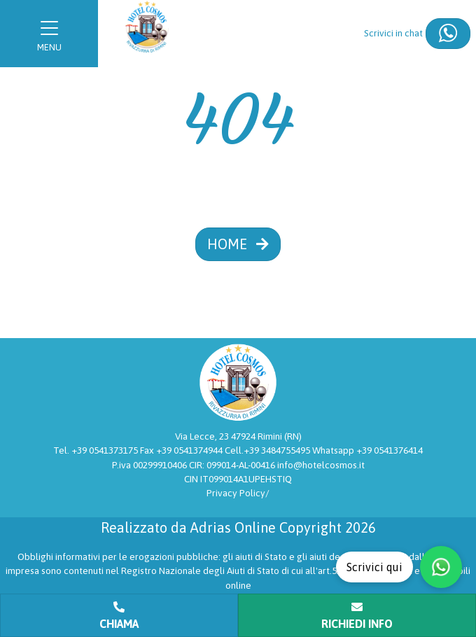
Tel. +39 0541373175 (96, 450)
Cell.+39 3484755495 (268, 450)
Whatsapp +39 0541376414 (367, 450)
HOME (238, 244)
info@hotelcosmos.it (321, 464)
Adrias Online (233, 527)
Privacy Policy (235, 492)
